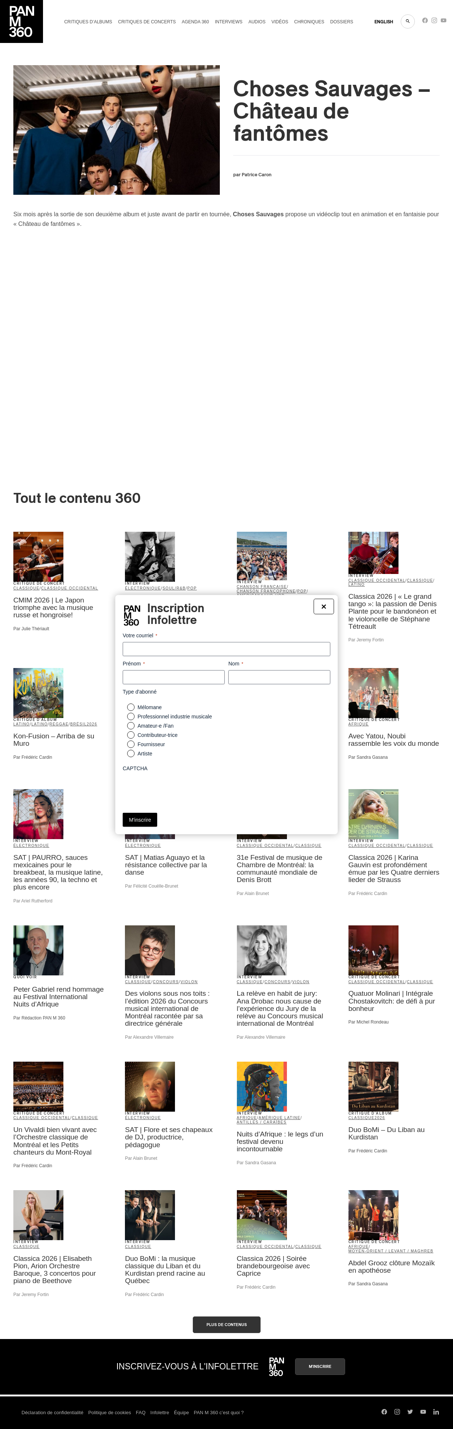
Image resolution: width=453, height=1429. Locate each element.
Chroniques (309, 21)
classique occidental (69, 588)
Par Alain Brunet (253, 893)
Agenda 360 (195, 21)
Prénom (134, 663)
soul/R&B (174, 588)
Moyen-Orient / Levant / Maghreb (390, 1251)
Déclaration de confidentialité (52, 1412)
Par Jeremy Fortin (366, 639)
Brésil (78, 724)
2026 (92, 724)
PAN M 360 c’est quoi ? (219, 1412)
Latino (40, 724)
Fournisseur (151, 744)
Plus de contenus (226, 1325)
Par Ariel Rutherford (32, 901)
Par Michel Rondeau (368, 1022)
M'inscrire (320, 1367)
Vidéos (279, 21)
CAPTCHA (135, 768)
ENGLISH (383, 22)
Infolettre (160, 1412)
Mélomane (150, 707)
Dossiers (341, 21)
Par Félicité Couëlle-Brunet (151, 886)
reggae (59, 724)
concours (166, 982)
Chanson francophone (266, 591)
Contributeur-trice (158, 735)
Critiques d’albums (88, 21)
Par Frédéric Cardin (32, 757)
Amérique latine (280, 1118)
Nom (235, 663)
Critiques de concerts (147, 21)
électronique (143, 588)
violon (189, 982)
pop (192, 588)
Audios (256, 21)
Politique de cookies (109, 1412)
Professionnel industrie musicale (175, 716)
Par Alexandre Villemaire (149, 1037)
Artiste (145, 754)
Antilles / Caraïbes (262, 1122)
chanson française (262, 587)
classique (26, 588)
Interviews (228, 21)
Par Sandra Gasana (368, 757)
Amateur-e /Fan (155, 726)
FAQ (141, 1412)
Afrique (358, 724)
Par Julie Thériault (31, 628)
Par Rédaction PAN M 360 (39, 1018)
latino (356, 584)
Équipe (181, 1412)
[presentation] (179, 789)
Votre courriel (140, 635)
